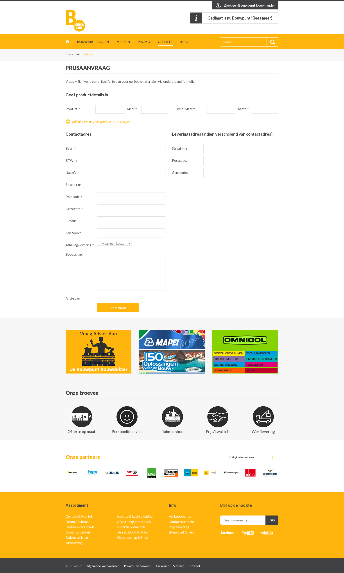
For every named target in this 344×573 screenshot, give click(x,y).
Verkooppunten (180, 516)
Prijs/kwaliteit (218, 431)
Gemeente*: (74, 209)
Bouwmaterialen (93, 42)
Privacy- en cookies (137, 566)
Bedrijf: (71, 148)
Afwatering (74, 543)
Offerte (165, 42)
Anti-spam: (73, 298)
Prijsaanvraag (179, 527)
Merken (123, 42)
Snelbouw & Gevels (80, 527)
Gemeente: (180, 172)
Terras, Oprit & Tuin (132, 532)
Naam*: (71, 172)
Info (184, 42)
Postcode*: (74, 197)
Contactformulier (182, 521)
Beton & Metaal (78, 521)
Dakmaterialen (77, 537)
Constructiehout (78, 532)
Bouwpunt (75, 21)
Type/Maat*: (185, 109)
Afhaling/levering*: (80, 245)
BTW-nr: (72, 160)
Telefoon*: (73, 233)
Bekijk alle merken (241, 457)
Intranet (194, 566)
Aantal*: (244, 109)
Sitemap (178, 566)
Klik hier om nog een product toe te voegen (101, 122)
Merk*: (132, 109)
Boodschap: (74, 254)
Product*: (73, 109)
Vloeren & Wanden (131, 527)
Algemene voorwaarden (103, 566)
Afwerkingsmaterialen (134, 521)
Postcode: (179, 160)
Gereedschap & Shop (132, 537)
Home (67, 42)
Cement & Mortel (79, 516)
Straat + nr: (180, 148)
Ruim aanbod (172, 431)
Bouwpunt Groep (182, 532)
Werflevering (263, 431)
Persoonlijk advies (127, 431)
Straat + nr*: (75, 185)
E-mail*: (71, 221)
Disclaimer (162, 566)
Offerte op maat (81, 431)
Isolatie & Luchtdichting (135, 516)
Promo (144, 42)
